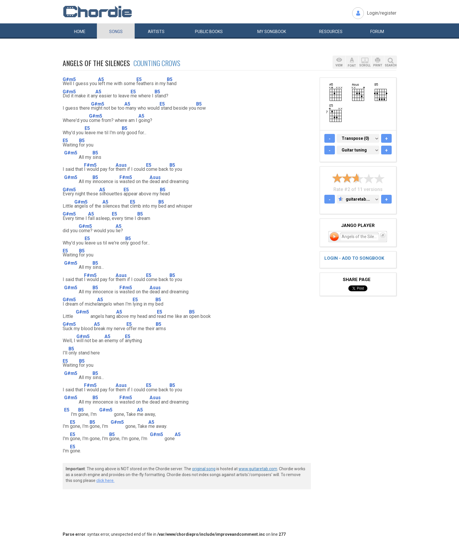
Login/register (381, 13)
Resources (330, 31)
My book (271, 31)
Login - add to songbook (354, 258)
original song (203, 468)
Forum (377, 31)
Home (79, 31)
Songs (116, 31)
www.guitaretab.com (258, 468)
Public (209, 31)
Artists (156, 31)
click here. (105, 480)
